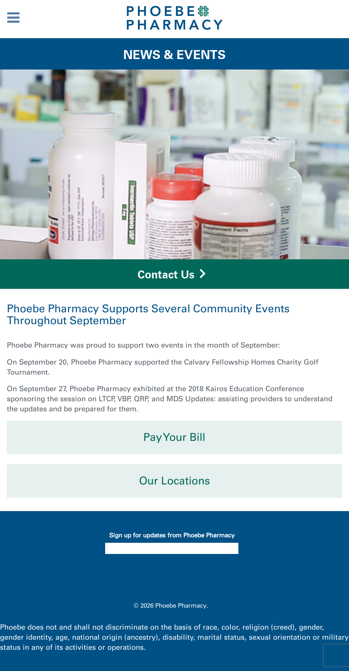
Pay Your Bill (174, 437)
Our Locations (174, 480)
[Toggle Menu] (13, 18)
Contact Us (166, 274)
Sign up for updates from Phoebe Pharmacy (171, 535)
